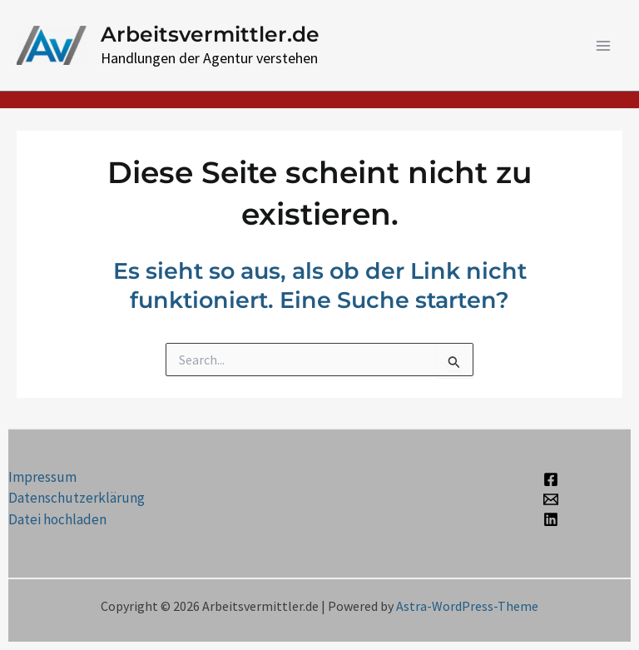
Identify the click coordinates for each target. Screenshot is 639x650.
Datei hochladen (57, 519)
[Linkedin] (551, 519)
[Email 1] (551, 499)
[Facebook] (551, 479)
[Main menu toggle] (604, 46)
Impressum (42, 477)
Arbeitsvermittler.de (210, 34)
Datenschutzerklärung (76, 498)
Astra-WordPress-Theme (467, 606)
